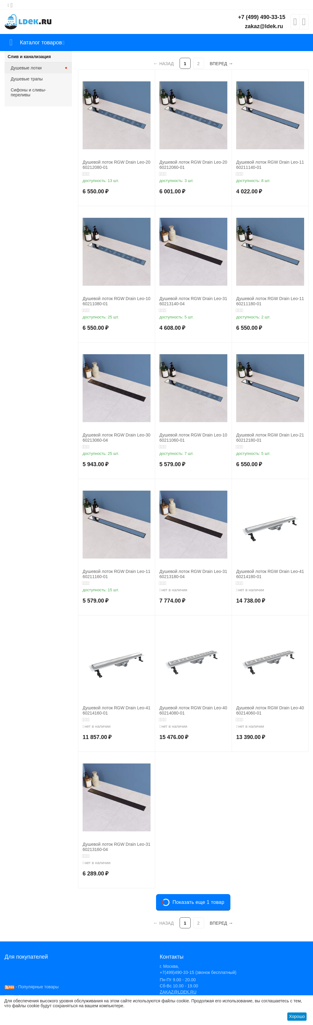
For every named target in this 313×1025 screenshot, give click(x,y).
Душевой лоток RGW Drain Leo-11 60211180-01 (270, 301)
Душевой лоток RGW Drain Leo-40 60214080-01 (193, 710)
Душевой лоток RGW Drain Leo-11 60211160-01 (116, 574)
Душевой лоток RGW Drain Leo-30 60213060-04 (116, 438)
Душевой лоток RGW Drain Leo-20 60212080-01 (116, 165)
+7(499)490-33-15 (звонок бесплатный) (198, 972)
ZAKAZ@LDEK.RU (178, 992)
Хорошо (297, 1016)
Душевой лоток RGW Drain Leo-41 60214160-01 (116, 710)
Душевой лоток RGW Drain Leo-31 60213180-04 (193, 574)
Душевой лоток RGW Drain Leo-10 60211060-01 (193, 438)
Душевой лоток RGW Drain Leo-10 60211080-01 (116, 301)
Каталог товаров (41, 42)
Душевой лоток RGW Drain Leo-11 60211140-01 (270, 165)
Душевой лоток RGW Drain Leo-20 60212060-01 (193, 165)
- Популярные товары (32, 986)
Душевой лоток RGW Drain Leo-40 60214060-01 (270, 710)
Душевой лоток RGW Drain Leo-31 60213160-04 (116, 847)
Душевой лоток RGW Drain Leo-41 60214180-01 (270, 574)
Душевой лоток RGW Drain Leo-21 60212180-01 (270, 438)
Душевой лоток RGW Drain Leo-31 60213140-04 (193, 301)
